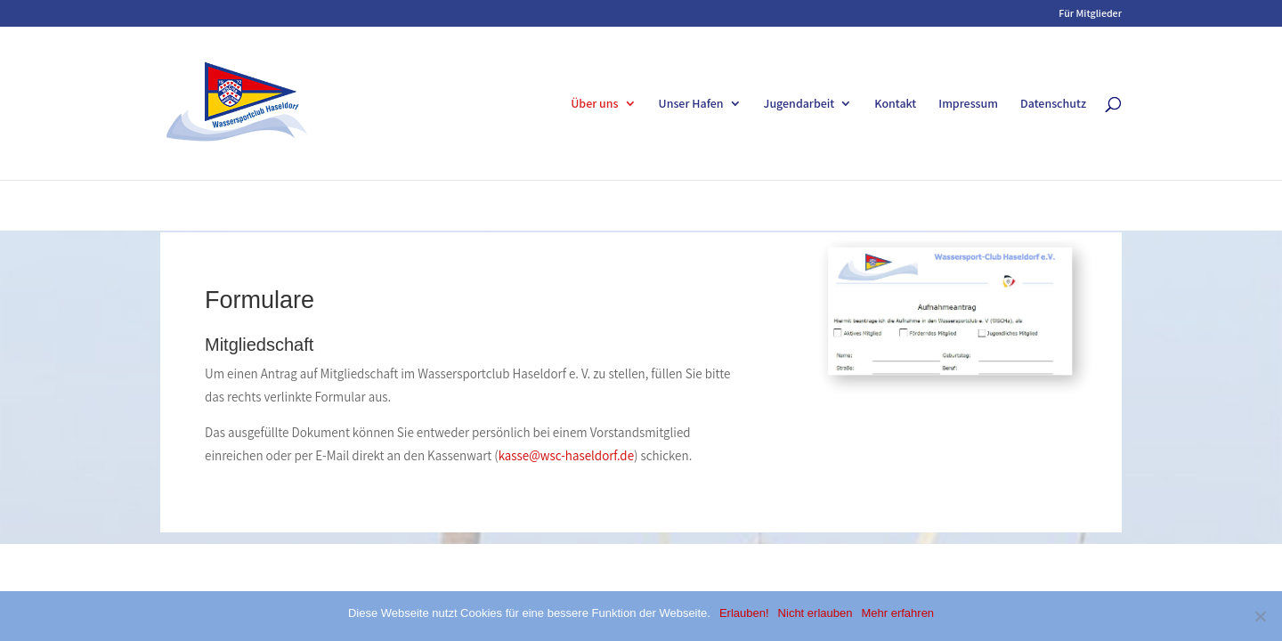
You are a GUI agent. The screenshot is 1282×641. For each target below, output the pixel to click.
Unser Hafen (691, 104)
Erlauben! (744, 613)
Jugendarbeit (799, 104)
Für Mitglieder (1090, 14)
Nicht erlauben (815, 613)
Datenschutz (1053, 104)
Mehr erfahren (897, 613)
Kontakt (895, 104)
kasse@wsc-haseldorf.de (566, 455)
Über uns (594, 104)
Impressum (968, 104)
